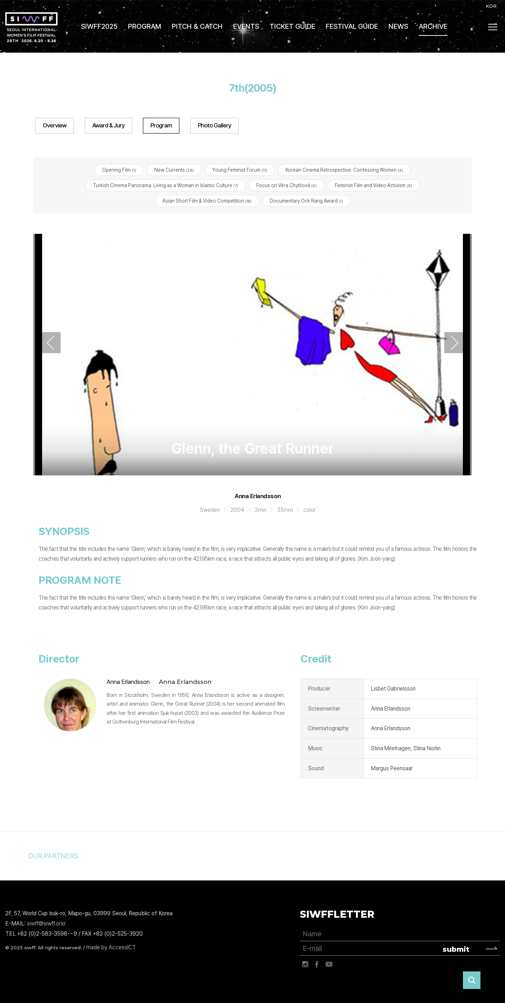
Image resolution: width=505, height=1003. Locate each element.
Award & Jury (108, 125)
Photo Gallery (214, 125)
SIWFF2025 (99, 26)
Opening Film (119, 170)
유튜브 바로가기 (328, 964)
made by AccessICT (111, 947)
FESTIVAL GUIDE (352, 26)
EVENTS (246, 26)
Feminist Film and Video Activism (373, 186)
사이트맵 (493, 27)
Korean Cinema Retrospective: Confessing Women (344, 170)
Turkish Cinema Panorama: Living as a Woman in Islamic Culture (165, 186)
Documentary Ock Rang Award (306, 201)
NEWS (398, 26)
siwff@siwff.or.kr (46, 923)
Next (454, 343)
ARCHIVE (433, 26)
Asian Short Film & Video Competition (206, 201)
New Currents (174, 170)
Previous (50, 343)
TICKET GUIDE (292, 26)
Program (161, 125)
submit (456, 949)
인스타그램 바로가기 (305, 964)
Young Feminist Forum (239, 170)
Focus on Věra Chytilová (286, 186)
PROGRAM (144, 26)
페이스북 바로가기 (317, 964)
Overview (54, 125)
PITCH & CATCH (197, 26)
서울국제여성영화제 (31, 27)
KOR (491, 6)
